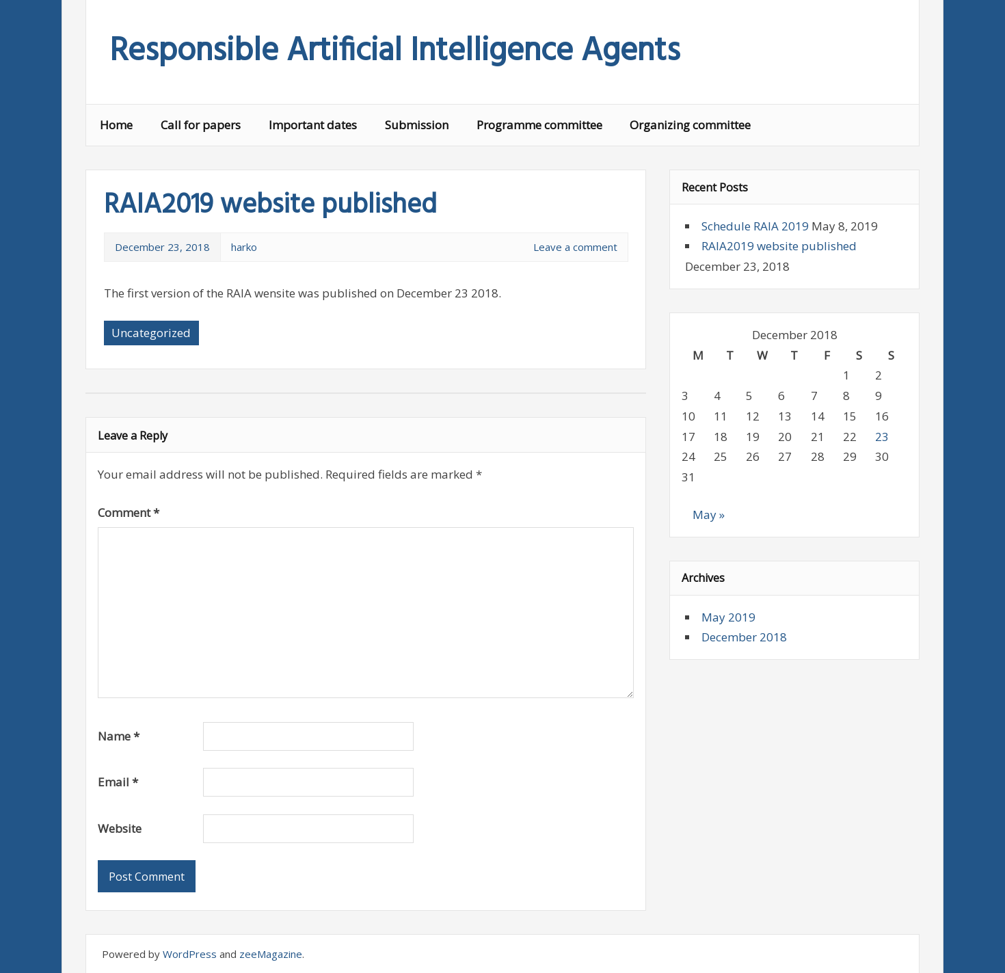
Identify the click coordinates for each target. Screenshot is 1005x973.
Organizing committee (690, 125)
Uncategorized (151, 333)
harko (244, 247)
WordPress (190, 954)
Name (118, 736)
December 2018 (744, 637)
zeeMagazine (270, 954)
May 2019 (728, 617)
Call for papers (201, 125)
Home (116, 125)
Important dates (313, 125)
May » (709, 514)
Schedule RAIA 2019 (755, 226)
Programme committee (539, 125)
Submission (416, 125)
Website (120, 828)
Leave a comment (575, 247)
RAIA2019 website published (779, 246)
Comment (128, 512)
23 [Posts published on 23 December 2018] (882, 436)
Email (118, 782)
